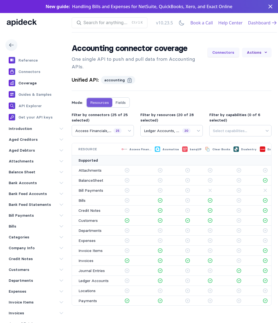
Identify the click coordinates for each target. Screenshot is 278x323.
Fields (120, 102)
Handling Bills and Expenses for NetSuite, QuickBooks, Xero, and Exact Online (152, 6)
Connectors (223, 52)
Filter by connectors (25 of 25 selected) (100, 117)
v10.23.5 (164, 23)
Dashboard (262, 23)
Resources (99, 102)
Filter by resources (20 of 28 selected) (167, 117)
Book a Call (201, 23)
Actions (257, 52)
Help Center (230, 23)
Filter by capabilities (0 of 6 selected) (234, 117)
